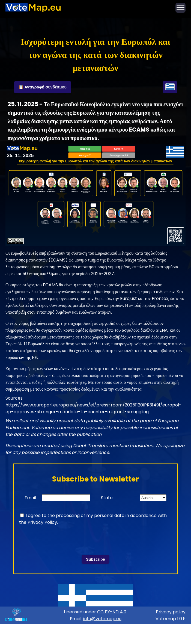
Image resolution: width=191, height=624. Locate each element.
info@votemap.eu (102, 619)
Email (30, 498)
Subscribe (95, 559)
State (107, 498)
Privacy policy (171, 612)
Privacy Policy (42, 522)
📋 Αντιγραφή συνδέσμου (43, 87)
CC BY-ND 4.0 (111, 612)
